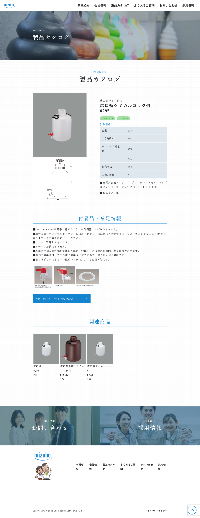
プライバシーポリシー (156, 510)
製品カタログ (120, 5)
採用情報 (188, 5)
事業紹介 (83, 5)
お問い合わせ (168, 5)
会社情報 (100, 5)
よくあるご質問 (144, 5)
